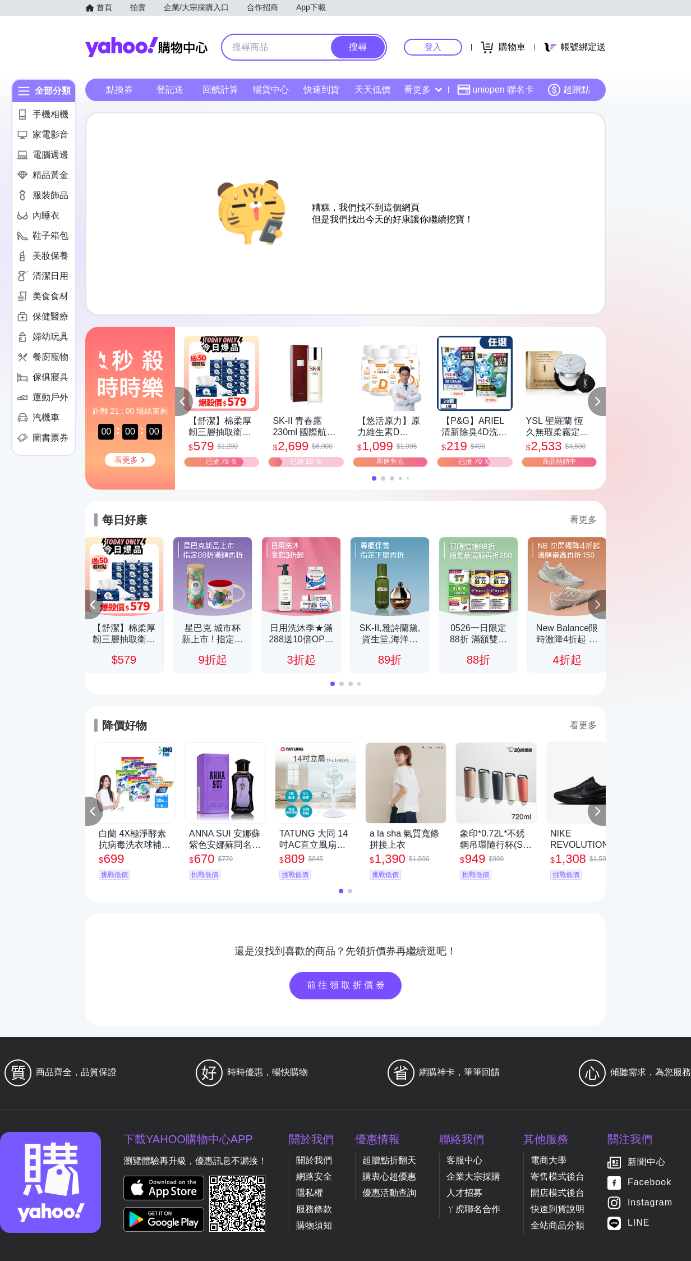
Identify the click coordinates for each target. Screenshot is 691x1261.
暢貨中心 (271, 89)
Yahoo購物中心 (146, 47)
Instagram (650, 1203)
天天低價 (372, 89)
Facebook (649, 1182)
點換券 (119, 89)
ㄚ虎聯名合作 (473, 1209)
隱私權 (309, 1193)
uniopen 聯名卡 (495, 90)
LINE (639, 1223)
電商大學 (548, 1160)
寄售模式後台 (557, 1176)
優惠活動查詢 (389, 1193)
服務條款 (314, 1209)
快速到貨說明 (557, 1209)
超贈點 (568, 90)
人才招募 (464, 1193)
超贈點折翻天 (389, 1160)
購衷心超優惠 (389, 1176)
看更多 (423, 89)
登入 (433, 47)
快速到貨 (321, 89)
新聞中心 (647, 1162)
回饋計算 (220, 89)
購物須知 (314, 1225)
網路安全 (314, 1176)
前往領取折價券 (347, 985)
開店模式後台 (557, 1193)
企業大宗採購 (473, 1176)
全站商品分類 (557, 1225)
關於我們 (314, 1160)
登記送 (169, 89)
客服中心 (464, 1160)
